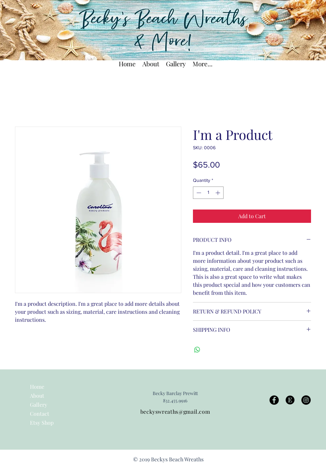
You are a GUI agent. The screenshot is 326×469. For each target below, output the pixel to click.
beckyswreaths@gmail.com (175, 411)
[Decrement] (198, 193)
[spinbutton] (208, 193)
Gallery (38, 404)
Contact (39, 413)
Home (37, 386)
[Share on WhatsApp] (197, 350)
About (37, 395)
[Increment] (218, 193)
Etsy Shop (42, 422)
